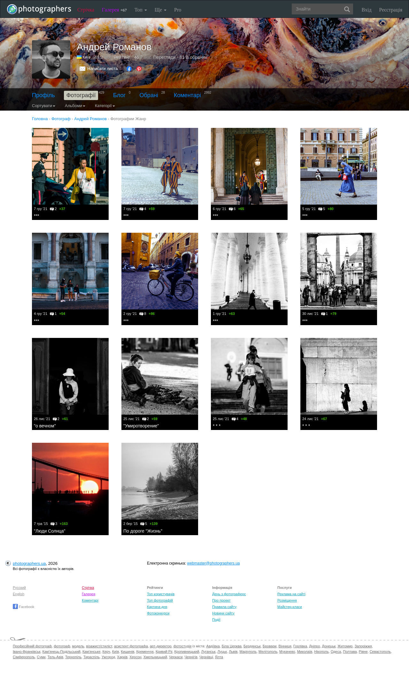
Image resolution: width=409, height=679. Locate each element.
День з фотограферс (229, 594)
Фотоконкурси (158, 613)
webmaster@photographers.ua (213, 563)
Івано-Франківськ (26, 651)
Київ (86, 57)
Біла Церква (232, 646)
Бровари (270, 646)
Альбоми (75, 105)
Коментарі (187, 95)
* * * (216, 425)
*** (36, 215)
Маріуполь (247, 651)
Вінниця (285, 646)
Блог (119, 95)
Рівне (363, 651)
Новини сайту (223, 613)
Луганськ (208, 651)
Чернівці (206, 657)
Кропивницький (186, 651)
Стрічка (85, 9)
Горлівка (300, 646)
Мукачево (287, 651)
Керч (106, 651)
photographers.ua (29, 563)
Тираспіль (91, 657)
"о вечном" (45, 425)
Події (216, 619)
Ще (160, 9)
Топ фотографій (160, 600)
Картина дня (157, 607)
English (18, 594)
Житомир (344, 646)
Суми (41, 657)
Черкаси (175, 657)
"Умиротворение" (141, 425)
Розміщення (287, 600)
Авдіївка (213, 646)
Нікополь (321, 651)
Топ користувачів (160, 594)
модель (78, 646)
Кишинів (127, 651)
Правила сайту (224, 607)
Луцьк (222, 651)
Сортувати (43, 105)
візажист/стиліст (99, 646)
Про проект (221, 600)
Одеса (336, 651)
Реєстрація (390, 9)
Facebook (23, 607)
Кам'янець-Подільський (61, 651)
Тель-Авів (55, 657)
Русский (19, 587)
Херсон (135, 657)
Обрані (149, 95)
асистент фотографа (131, 646)
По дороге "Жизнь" (142, 531)
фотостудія (183, 646)
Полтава (350, 651)
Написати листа (102, 68)
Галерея (114, 9)
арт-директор (161, 646)
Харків (122, 657)
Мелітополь (268, 651)
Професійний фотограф (32, 646)
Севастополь (380, 651)
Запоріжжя (363, 646)
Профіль (43, 95)
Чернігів (190, 657)
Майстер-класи (289, 607)
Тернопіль (73, 657)
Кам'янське (91, 651)
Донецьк (329, 646)
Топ (141, 9)
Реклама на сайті (291, 594)
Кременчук (144, 651)
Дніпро (314, 646)
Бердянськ (252, 646)
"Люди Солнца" (50, 531)
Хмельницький (155, 657)
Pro (177, 9)
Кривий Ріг (164, 651)
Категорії (105, 105)
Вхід (367, 9)
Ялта (219, 657)
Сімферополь (24, 657)
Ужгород (108, 657)
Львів (233, 651)
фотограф (62, 646)
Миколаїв (305, 651)
